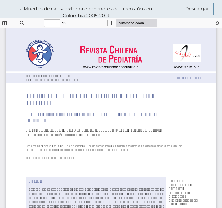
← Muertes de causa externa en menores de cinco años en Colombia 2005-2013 (86, 11)
